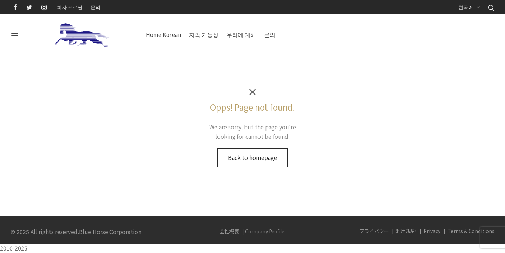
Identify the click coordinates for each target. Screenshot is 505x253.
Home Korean (163, 35)
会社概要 (229, 231)
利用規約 (406, 230)
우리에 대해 (241, 35)
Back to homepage (252, 157)
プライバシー (374, 230)
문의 (95, 7)
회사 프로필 (69, 7)
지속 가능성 (203, 35)
